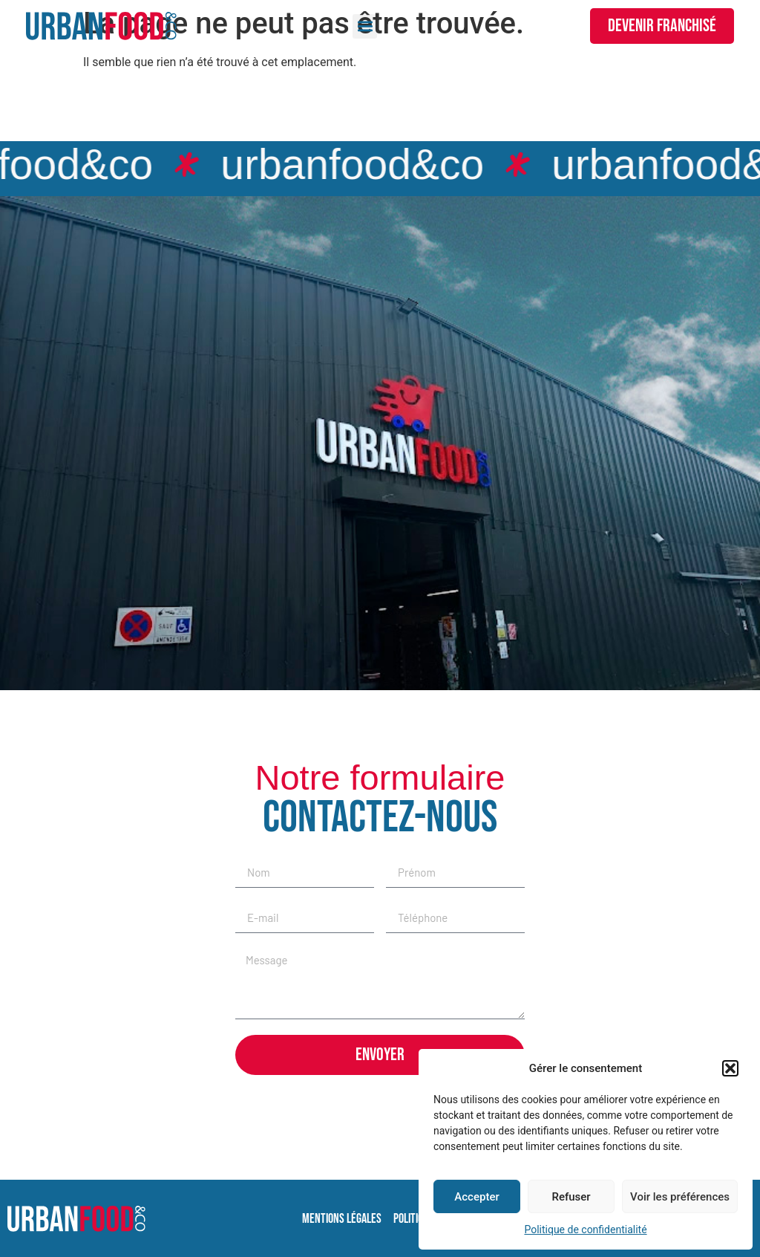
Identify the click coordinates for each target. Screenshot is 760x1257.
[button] (730, 1068)
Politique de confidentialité (585, 1229)
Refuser (570, 1197)
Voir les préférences (680, 1197)
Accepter (476, 1197)
